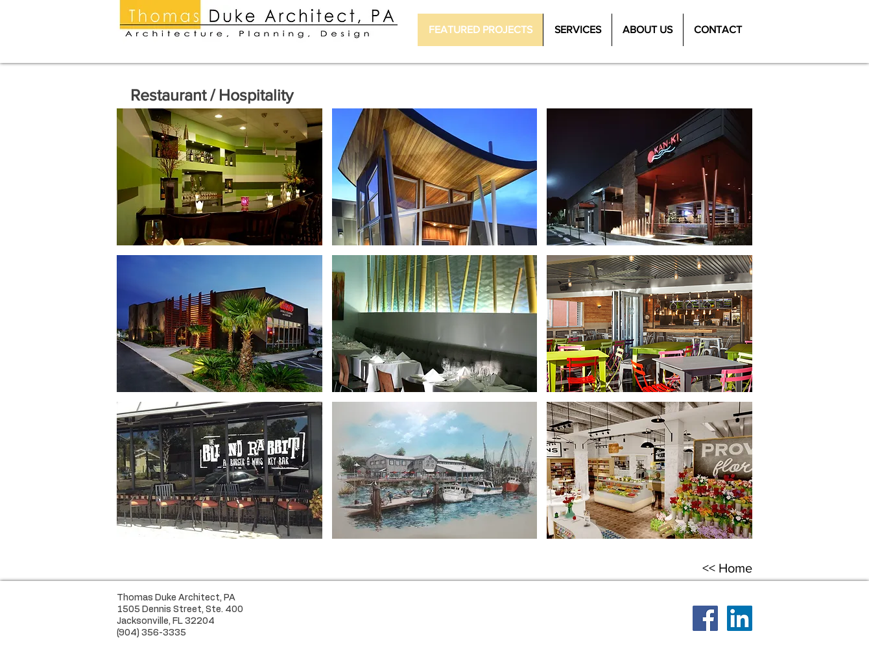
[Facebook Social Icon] (705, 618)
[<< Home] (727, 568)
